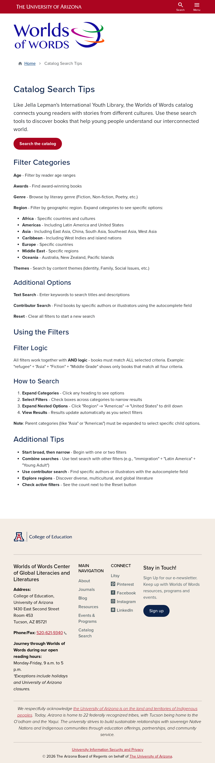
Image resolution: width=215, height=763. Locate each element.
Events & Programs (87, 618)
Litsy (115, 575)
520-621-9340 (52, 632)
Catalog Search (86, 633)
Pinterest (125, 584)
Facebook (126, 593)
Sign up (156, 611)
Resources (88, 607)
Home (30, 63)
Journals (86, 589)
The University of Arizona (151, 756)
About (84, 581)
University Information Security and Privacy (107, 749)
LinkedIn (125, 610)
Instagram (126, 601)
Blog (82, 598)
